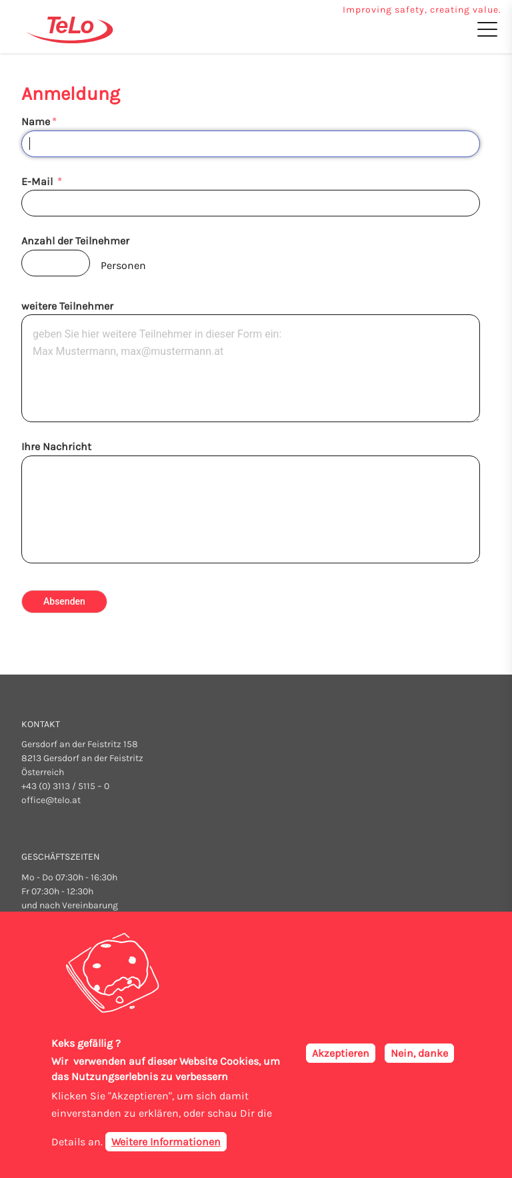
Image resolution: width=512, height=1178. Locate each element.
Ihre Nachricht (56, 446)
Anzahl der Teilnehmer (75, 240)
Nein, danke (419, 1053)
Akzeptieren (340, 1053)
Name (35, 121)
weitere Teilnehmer (67, 306)
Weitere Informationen (166, 1142)
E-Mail (38, 181)
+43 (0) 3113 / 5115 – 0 (65, 786)
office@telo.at (51, 800)
